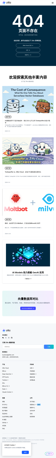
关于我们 (32, 401)
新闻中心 (32, 407)
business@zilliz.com (8, 355)
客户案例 (4, 410)
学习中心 (4, 404)
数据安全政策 (22, 438)
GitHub (5, 422)
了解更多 (28, 279)
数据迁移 (32, 377)
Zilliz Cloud (5, 368)
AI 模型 (4, 419)
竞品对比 (4, 413)
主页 (28, 50)
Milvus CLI (6, 386)
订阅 (49, 346)
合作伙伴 (32, 410)
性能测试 (33, 374)
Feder (4, 389)
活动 (31, 413)
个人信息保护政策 (12, 438)
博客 (3, 401)
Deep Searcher (7, 374)
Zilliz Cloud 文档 (28, 45)
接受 (25, 452)
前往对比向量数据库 (28, 308)
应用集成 (32, 380)
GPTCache (5, 377)
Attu (3, 383)
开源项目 (32, 371)
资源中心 (28, 55)
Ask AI (49, 453)
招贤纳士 (33, 404)
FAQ (3, 428)
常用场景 (4, 407)
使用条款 (4, 438)
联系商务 (32, 416)
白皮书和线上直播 (7, 416)
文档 (32, 368)
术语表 (4, 425)
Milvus (4, 371)
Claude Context (7, 392)
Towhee (5, 380)
